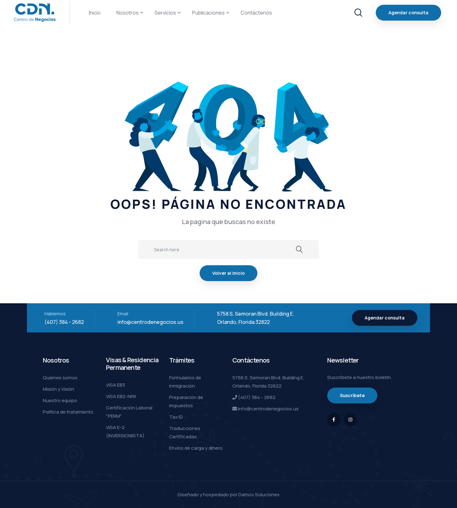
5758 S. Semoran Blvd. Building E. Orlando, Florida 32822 (268, 381)
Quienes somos (60, 377)
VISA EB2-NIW (121, 396)
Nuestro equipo (60, 400)
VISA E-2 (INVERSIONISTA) (125, 431)
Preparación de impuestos (186, 401)
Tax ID (176, 417)
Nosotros (127, 12)
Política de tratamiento (68, 411)
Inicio (95, 12)
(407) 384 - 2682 (64, 321)
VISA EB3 (115, 385)
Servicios (165, 12)
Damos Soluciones (259, 494)
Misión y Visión (58, 389)
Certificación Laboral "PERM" (129, 411)
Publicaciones (208, 12)
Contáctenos (256, 12)
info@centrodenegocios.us (150, 321)
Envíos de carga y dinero (195, 448)
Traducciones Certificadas (184, 432)
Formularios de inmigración (185, 381)
